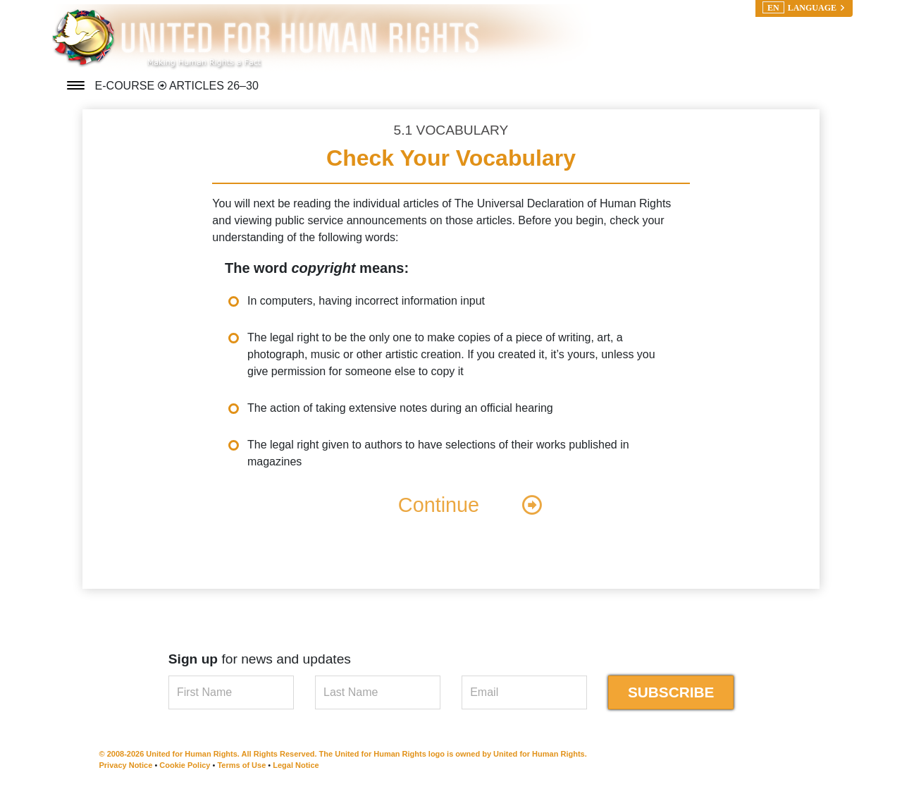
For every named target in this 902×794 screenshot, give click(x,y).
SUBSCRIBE (671, 692)
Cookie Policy (184, 765)
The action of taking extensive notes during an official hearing (400, 408)
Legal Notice (296, 765)
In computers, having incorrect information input (366, 301)
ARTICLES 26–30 (214, 86)
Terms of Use (241, 765)
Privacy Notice (126, 765)
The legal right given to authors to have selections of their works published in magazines (438, 453)
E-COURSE (126, 86)
